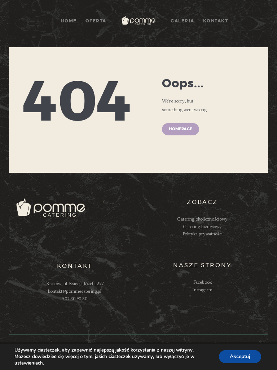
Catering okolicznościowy (202, 219)
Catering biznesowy (202, 226)
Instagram (202, 289)
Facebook (202, 282)
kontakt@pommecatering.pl (74, 291)
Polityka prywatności (203, 233)
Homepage (180, 129)
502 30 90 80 (74, 298)
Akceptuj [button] (240, 356)
